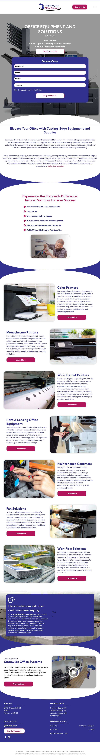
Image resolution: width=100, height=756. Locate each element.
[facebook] (5, 737)
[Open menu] (94, 7)
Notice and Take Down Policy (60, 751)
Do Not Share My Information (33, 751)
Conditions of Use (47, 751)
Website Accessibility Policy (76, 751)
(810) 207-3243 (10, 726)
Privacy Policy (20, 751)
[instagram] (9, 737)
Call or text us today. (55, 166)
